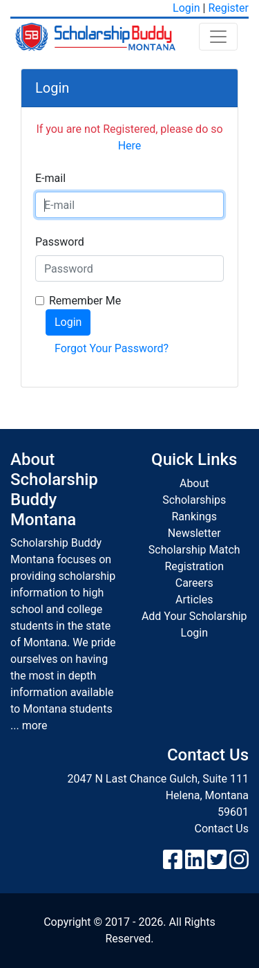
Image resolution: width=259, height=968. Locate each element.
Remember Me (85, 300)
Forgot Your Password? (112, 348)
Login (186, 8)
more (35, 725)
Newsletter (194, 533)
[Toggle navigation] (218, 37)
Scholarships (194, 499)
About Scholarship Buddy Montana (54, 489)
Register (228, 8)
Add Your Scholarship (194, 616)
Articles (194, 599)
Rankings (194, 516)
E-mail (50, 178)
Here (130, 145)
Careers (194, 583)
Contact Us (221, 828)
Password (59, 241)
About (194, 483)
